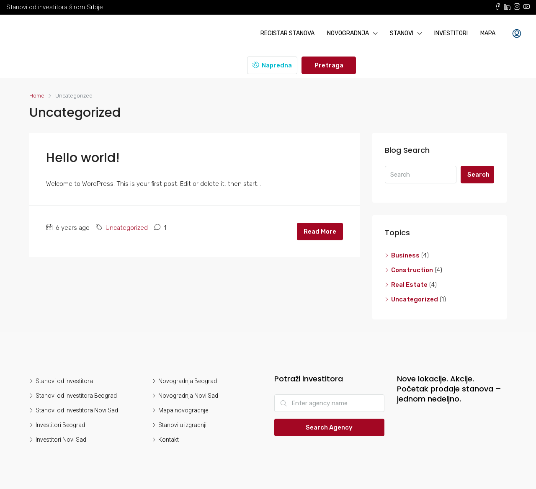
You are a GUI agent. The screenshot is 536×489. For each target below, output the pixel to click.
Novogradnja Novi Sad (188, 395)
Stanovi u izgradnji (182, 425)
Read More (320, 231)
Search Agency (329, 427)
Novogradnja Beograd (187, 381)
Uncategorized (127, 228)
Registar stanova (287, 33)
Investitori (451, 33)
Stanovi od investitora (64, 381)
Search (478, 174)
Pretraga (328, 65)
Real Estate (409, 284)
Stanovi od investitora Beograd (76, 395)
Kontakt (168, 439)
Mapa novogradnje (183, 410)
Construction (412, 270)
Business (405, 255)
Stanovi (401, 33)
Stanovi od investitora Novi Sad (77, 410)
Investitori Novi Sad (61, 439)
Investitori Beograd (60, 425)
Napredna (272, 65)
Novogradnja (348, 33)
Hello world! (83, 158)
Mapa (487, 33)
